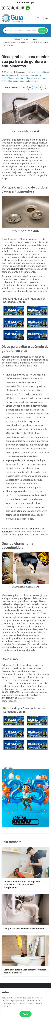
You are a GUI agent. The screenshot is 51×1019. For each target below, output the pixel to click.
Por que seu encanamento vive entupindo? (25, 928)
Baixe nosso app (25, 2)
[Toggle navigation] (38, 18)
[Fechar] (47, 992)
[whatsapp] (28, 8)
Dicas (35, 39)
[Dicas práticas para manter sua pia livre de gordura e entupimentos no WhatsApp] (43, 87)
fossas (43, 78)
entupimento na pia (31, 81)
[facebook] (3, 8)
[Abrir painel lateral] (46, 18)
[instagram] (18, 8)
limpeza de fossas (34, 78)
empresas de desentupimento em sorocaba (25, 75)
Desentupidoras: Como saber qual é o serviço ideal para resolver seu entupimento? (22, 884)
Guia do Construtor (22, 39)
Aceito (25, 1014)
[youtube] (13, 8)
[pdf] (23, 8)
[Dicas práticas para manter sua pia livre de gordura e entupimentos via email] (23, 87)
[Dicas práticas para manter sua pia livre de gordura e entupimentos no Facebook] (30, 87)
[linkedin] (8, 8)
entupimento (18, 81)
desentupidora (7, 81)
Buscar (42, 30)
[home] (12, 18)
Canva (36, 230)
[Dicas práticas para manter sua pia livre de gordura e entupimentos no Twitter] (36, 87)
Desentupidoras (7, 78)
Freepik (35, 130)
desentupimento (20, 78)
